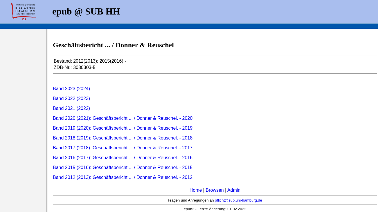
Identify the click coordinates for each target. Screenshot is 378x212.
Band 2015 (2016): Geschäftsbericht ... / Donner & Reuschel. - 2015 (122, 167)
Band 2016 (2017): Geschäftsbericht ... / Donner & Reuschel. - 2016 (122, 157)
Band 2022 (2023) (71, 98)
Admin (233, 190)
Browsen (215, 190)
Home (196, 190)
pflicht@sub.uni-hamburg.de (238, 200)
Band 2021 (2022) (71, 108)
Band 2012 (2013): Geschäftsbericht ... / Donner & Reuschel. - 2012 (122, 177)
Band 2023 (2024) (71, 88)
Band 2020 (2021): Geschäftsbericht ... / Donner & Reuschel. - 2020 (122, 118)
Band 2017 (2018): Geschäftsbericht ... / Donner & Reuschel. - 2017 (122, 147)
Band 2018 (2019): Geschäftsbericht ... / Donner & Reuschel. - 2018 (122, 137)
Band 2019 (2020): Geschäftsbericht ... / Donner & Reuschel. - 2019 (122, 128)
